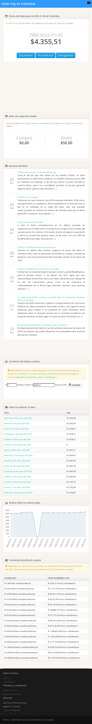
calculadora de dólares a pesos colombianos (36, 377)
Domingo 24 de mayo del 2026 (18, 471)
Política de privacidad (11, 694)
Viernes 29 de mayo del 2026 (17, 444)
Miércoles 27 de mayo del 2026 (18, 455)
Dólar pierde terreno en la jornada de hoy (37, 172)
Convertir (74, 385)
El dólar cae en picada (28, 197)
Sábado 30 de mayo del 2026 (17, 439)
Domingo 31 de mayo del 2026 (18, 434)
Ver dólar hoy (45, 55)
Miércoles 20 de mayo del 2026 (18, 492)
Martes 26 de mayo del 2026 (17, 460)
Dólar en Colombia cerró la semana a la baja (38, 268)
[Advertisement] (46, 87)
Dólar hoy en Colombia (18, 4)
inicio (70, 569)
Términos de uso (10, 690)
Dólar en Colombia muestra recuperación (36, 247)
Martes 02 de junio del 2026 (16, 423)
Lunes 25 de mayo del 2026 (16, 466)
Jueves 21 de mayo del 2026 (17, 487)
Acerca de (7, 678)
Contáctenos (8, 682)
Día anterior (26, 55)
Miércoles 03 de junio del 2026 (18, 418)
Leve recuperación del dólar (30, 222)
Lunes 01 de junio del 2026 (16, 428)
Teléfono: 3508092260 (11, 710)
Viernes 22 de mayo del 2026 (17, 482)
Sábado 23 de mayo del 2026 (17, 476)
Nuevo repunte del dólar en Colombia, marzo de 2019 (42, 325)
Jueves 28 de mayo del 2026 (17, 450)
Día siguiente (65, 55)
